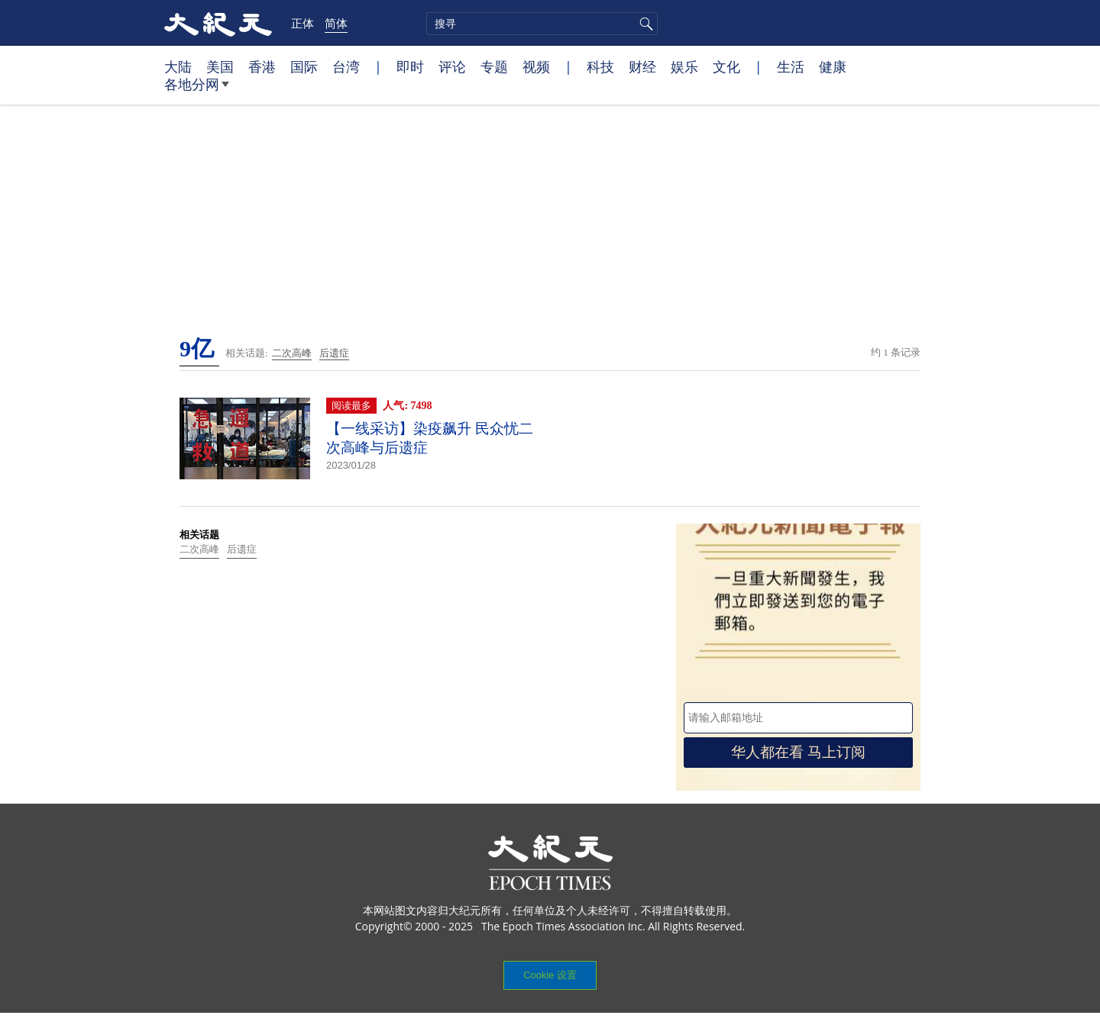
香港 (262, 66)
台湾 (346, 66)
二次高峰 (292, 353)
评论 (452, 66)
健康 (832, 66)
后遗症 (334, 353)
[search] (542, 23)
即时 (410, 66)
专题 (494, 66)
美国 (220, 66)
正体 (302, 23)
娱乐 (684, 66)
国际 (304, 66)
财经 (642, 66)
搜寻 (643, 23)
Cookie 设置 (549, 975)
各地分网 (196, 90)
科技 (600, 66)
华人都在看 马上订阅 (798, 752)
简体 (336, 23)
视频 (536, 66)
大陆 (178, 66)
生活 (790, 66)
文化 (726, 66)
